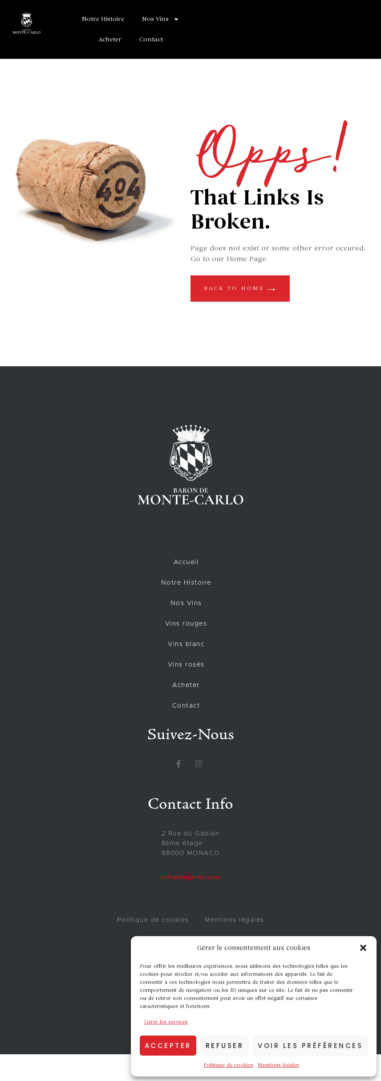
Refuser (225, 1045)
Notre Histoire (103, 19)
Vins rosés (186, 665)
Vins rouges (186, 624)
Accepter (168, 1045)
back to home (240, 288)
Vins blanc (186, 644)
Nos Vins (160, 19)
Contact (151, 39)
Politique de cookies (228, 1065)
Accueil (186, 562)
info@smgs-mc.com (190, 877)
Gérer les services (166, 1022)
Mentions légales (278, 1065)
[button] (363, 947)
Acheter (110, 39)
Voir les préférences (310, 1045)
